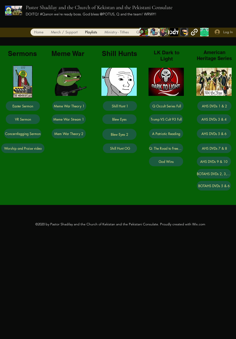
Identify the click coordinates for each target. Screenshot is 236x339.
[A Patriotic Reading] (166, 133)
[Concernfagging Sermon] (22, 133)
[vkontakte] (174, 32)
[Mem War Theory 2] (69, 133)
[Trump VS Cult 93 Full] (166, 119)
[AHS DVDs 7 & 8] (214, 148)
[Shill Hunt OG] (120, 148)
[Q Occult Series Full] (166, 106)
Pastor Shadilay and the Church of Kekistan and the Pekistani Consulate (99, 7)
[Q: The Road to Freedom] (166, 148)
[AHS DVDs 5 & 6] (214, 133)
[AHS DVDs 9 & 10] (214, 161)
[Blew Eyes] (119, 119)
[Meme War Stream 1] (69, 119)
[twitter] (154, 32)
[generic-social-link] (164, 32)
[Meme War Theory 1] (69, 106)
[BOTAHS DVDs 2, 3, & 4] (214, 174)
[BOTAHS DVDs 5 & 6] (214, 186)
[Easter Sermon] (23, 106)
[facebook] (144, 32)
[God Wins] (166, 161)
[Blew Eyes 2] (119, 134)
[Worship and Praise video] (22, 148)
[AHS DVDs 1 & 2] (214, 106)
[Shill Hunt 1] (120, 106)
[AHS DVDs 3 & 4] (214, 119)
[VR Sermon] (23, 119)
